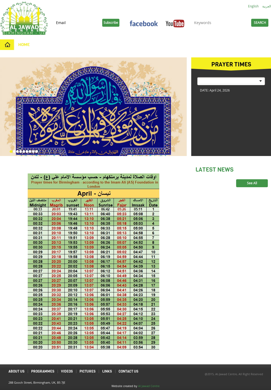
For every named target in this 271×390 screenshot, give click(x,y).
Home (24, 44)
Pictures (135, 44)
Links (192, 44)
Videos (110, 44)
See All (252, 183)
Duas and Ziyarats (227, 44)
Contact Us (165, 44)
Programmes (80, 44)
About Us (48, 44)
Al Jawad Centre (149, 386)
